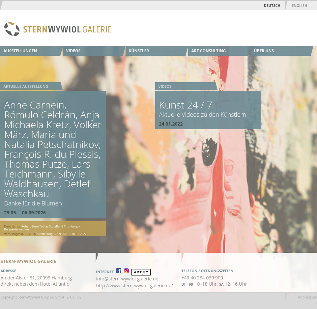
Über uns (264, 51)
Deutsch (272, 5)
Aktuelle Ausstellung (26, 86)
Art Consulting (208, 51)
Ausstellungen (20, 51)
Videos (73, 51)
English (299, 5)
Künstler (139, 51)
